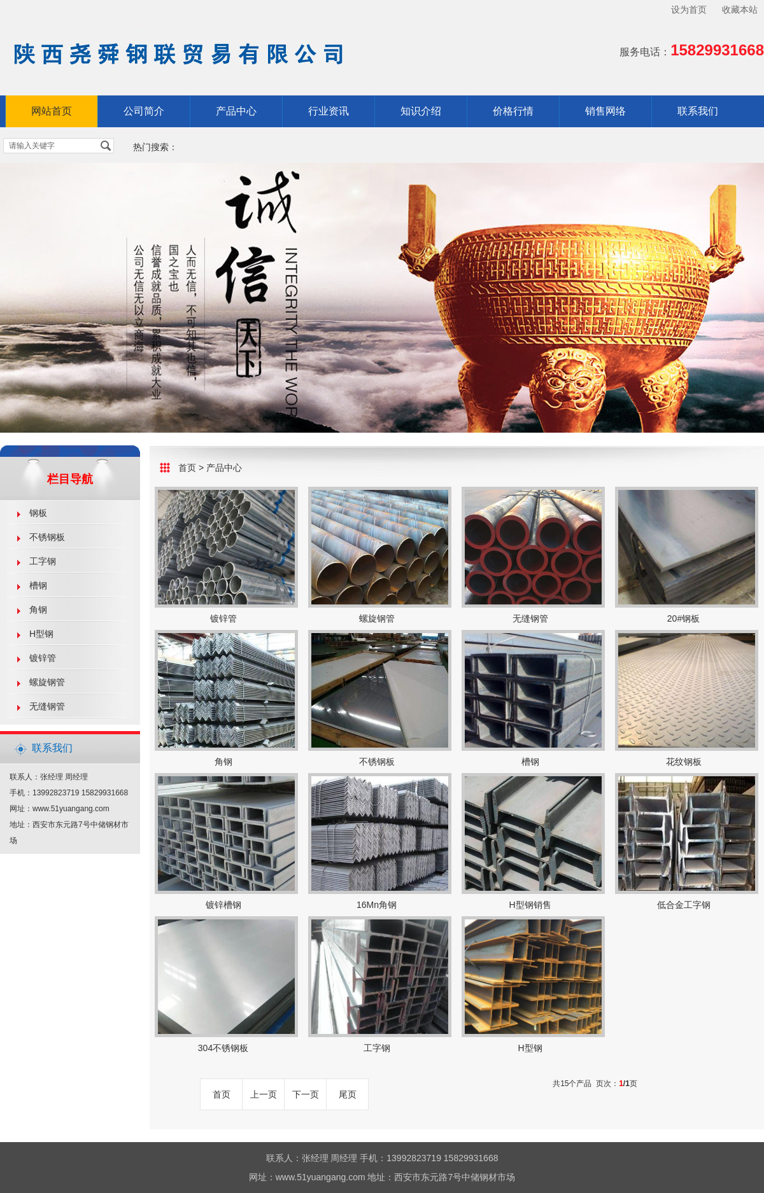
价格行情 (513, 111)
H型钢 (41, 634)
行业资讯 (328, 111)
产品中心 (236, 111)
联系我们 (697, 111)
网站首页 (51, 111)
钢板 (38, 513)
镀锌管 (42, 658)
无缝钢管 (47, 706)
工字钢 (42, 561)
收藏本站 (740, 9)
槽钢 (38, 585)
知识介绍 (420, 111)
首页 (187, 468)
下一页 (305, 1094)
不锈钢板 (47, 537)
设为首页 (689, 9)
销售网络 (605, 111)
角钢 (38, 609)
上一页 (263, 1094)
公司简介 (144, 111)
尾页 (348, 1094)
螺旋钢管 (47, 682)
